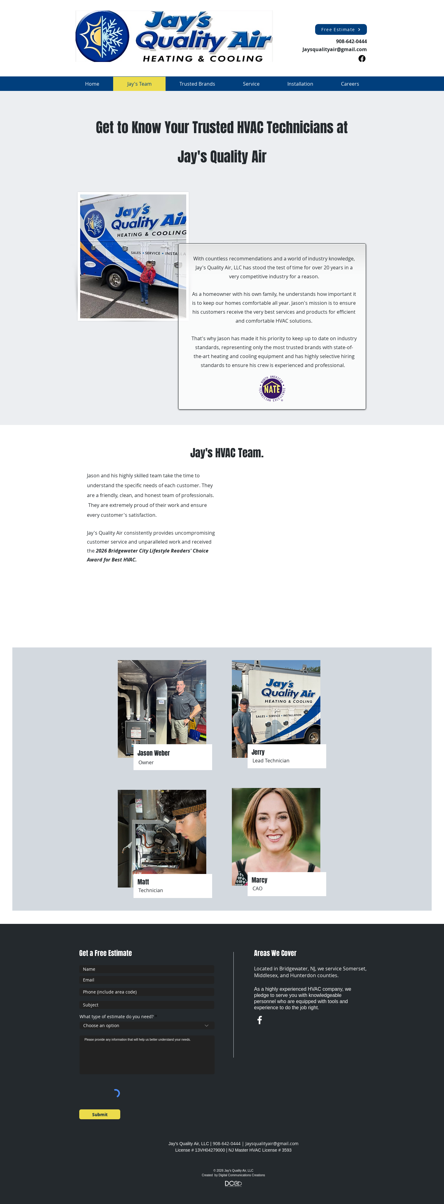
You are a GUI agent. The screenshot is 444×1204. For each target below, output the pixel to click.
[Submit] (99, 1114)
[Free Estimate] (341, 29)
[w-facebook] (259, 1020)
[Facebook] (362, 58)
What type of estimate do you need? (117, 1016)
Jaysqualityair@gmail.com (271, 1143)
